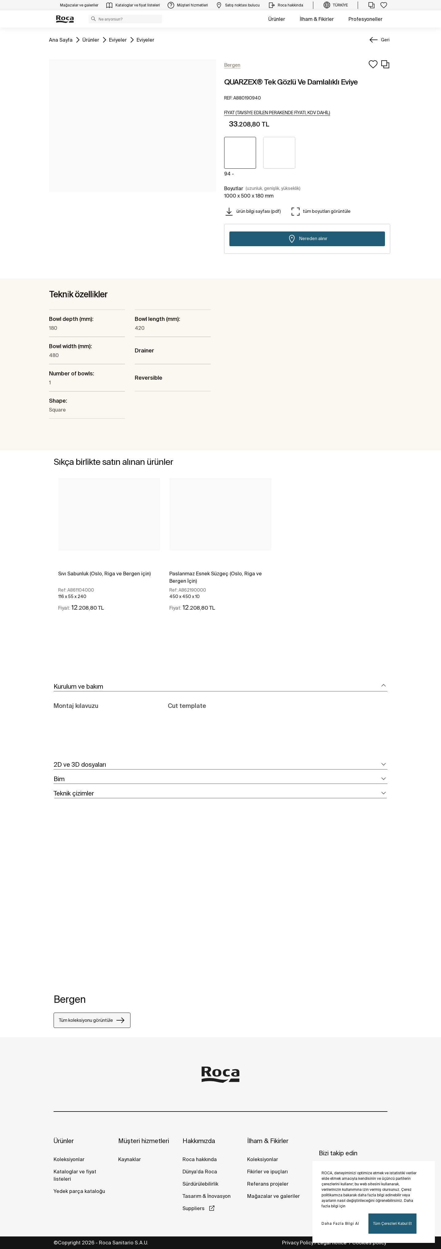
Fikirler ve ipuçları (267, 1171)
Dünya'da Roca (200, 1171)
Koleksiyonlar (69, 1159)
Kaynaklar (129, 1159)
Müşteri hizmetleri (143, 1140)
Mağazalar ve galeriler (273, 1196)
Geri (385, 39)
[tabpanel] (109, 550)
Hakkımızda (199, 1140)
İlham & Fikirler (317, 19)
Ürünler (276, 19)
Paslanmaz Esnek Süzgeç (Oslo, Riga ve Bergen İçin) (215, 577)
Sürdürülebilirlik (200, 1184)
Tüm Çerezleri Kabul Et (392, 1223)
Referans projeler (267, 1184)
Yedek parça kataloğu (79, 1191)
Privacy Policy (297, 1242)
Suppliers (194, 1208)
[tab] (220, 686)
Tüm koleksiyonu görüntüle (92, 1020)
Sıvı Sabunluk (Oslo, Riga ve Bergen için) (104, 573)
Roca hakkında (200, 1159)
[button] (93, 19)
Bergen (70, 999)
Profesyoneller (366, 19)
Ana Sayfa (61, 39)
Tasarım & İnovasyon (207, 1196)
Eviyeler (118, 39)
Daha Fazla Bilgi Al (340, 1223)
